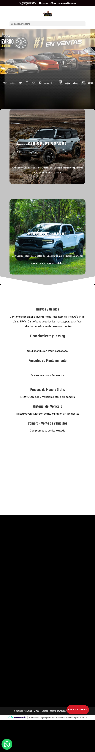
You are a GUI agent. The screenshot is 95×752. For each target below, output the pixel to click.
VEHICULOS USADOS (47, 143)
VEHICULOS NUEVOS (47, 234)
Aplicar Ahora (77, 709)
